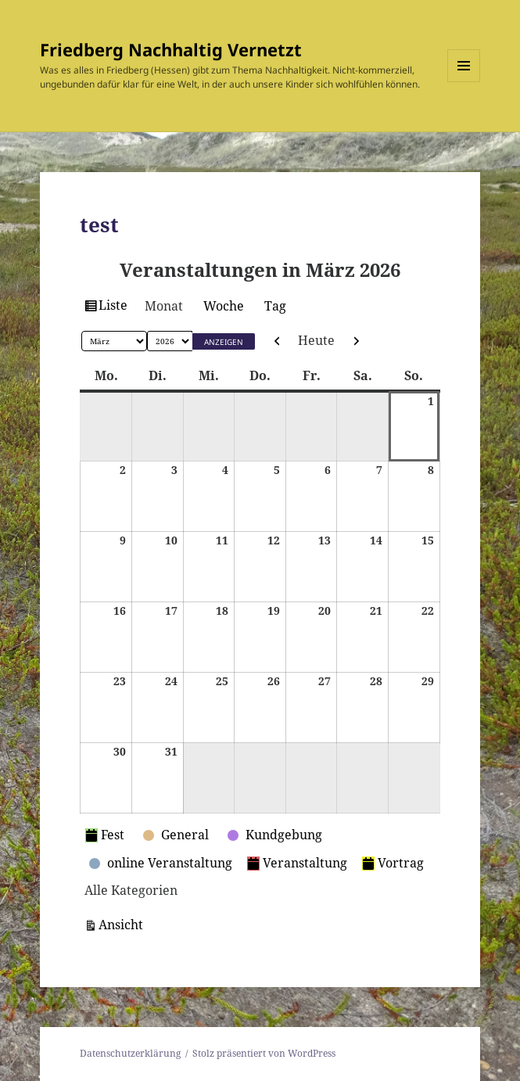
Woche (223, 305)
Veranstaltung (297, 862)
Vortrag (393, 862)
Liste (115, 307)
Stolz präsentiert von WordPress (263, 1053)
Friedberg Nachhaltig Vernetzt (171, 49)
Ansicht (123, 923)
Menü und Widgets (464, 81)
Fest (104, 834)
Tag (275, 305)
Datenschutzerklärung (130, 1053)
